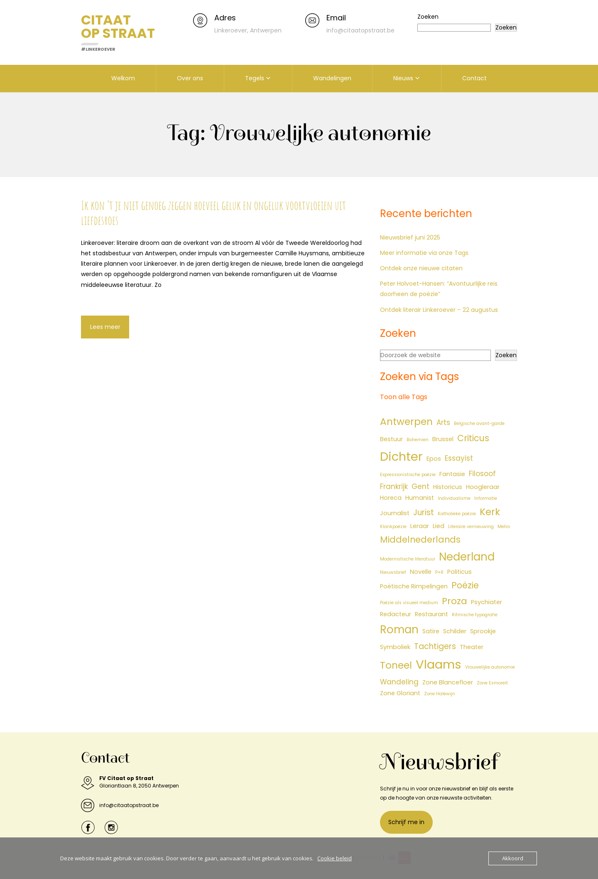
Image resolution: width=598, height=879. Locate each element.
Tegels (254, 78)
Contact (474, 78)
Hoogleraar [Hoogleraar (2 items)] (483, 487)
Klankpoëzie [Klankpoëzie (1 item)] (393, 526)
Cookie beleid (334, 858)
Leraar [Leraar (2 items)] (419, 526)
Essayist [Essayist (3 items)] (459, 458)
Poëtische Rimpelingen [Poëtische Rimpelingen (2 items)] (414, 586)
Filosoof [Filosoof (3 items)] (482, 474)
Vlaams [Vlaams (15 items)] (438, 664)
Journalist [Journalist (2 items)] (394, 513)
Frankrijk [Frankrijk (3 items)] (394, 486)
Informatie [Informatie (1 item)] (485, 498)
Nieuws (403, 78)
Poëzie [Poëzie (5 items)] (465, 585)
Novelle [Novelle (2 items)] (420, 572)
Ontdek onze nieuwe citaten (421, 268)
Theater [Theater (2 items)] (471, 647)
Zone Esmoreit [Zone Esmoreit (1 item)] (492, 683)
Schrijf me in (406, 822)
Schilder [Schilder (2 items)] (454, 631)
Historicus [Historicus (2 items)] (447, 487)
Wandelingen (332, 78)
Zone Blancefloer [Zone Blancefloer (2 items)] (447, 682)
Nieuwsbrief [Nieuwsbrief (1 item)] (393, 572)
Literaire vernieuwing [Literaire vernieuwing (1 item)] (471, 526)
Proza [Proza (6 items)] (454, 601)
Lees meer (105, 327)
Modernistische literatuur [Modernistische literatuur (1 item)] (407, 559)
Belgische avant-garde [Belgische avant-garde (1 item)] (479, 423)
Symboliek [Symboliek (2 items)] (395, 647)
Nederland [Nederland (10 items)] (467, 556)
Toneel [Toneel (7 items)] (396, 665)
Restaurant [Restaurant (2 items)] (431, 614)
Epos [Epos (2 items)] (433, 458)
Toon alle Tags (403, 397)
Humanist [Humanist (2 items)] (419, 498)
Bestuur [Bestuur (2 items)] (391, 439)
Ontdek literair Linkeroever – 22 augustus (439, 310)
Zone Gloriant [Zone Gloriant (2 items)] (400, 693)
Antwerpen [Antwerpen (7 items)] (406, 421)
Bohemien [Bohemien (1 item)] (418, 440)
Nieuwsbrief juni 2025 (410, 237)
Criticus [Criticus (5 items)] (473, 438)
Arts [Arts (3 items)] (443, 422)
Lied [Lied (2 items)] (438, 526)
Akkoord (512, 858)
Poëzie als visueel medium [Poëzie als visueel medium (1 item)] (409, 603)
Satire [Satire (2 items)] (430, 631)
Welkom (123, 78)
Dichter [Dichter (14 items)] (401, 456)
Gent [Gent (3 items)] (420, 486)
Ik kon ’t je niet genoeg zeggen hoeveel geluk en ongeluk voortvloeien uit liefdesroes (213, 213)
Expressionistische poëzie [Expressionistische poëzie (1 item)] (408, 475)
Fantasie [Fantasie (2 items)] (452, 474)
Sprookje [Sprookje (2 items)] (483, 631)
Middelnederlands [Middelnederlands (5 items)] (420, 539)
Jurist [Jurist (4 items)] (423, 512)
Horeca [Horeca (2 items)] (391, 498)
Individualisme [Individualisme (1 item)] (454, 498)
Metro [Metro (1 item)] (504, 526)
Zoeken (428, 16)
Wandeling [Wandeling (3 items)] (399, 682)
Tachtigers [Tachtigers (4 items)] (435, 646)
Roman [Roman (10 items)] (399, 629)
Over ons (190, 78)
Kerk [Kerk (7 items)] (490, 512)
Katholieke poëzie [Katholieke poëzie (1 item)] (457, 514)
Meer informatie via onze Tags (424, 253)
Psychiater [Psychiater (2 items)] (486, 602)
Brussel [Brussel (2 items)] (442, 439)
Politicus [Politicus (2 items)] (459, 572)
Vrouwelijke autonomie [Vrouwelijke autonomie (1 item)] (490, 667)
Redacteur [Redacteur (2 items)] (395, 614)
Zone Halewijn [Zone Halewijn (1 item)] (439, 694)
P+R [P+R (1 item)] (439, 572)
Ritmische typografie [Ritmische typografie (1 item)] (475, 615)
